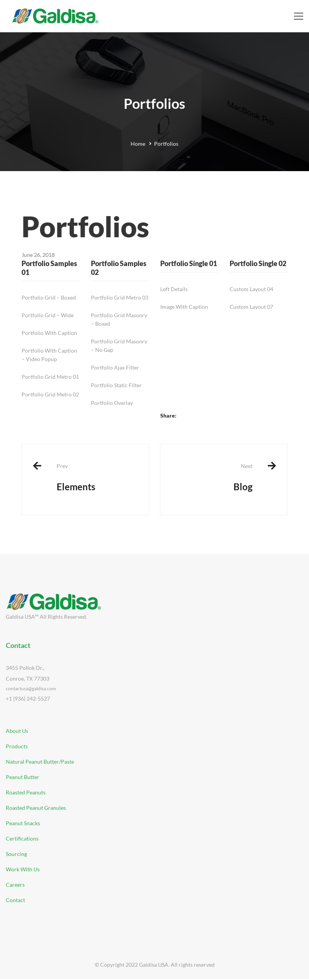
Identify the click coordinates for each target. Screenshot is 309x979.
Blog (212, 477)
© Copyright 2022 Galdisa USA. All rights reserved (155, 964)
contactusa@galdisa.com (31, 688)
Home (138, 143)
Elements (97, 477)
